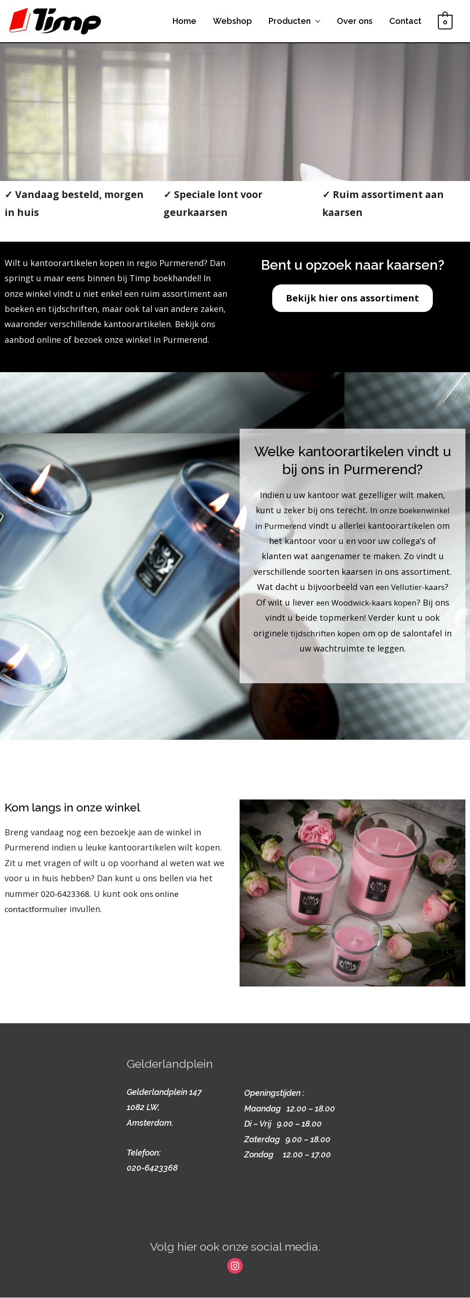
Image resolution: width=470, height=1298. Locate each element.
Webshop (232, 21)
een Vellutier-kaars (312, 595)
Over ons (355, 21)
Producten (290, 21)
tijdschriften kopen (300, 641)
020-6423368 (65, 894)
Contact (405, 21)
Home (184, 21)
